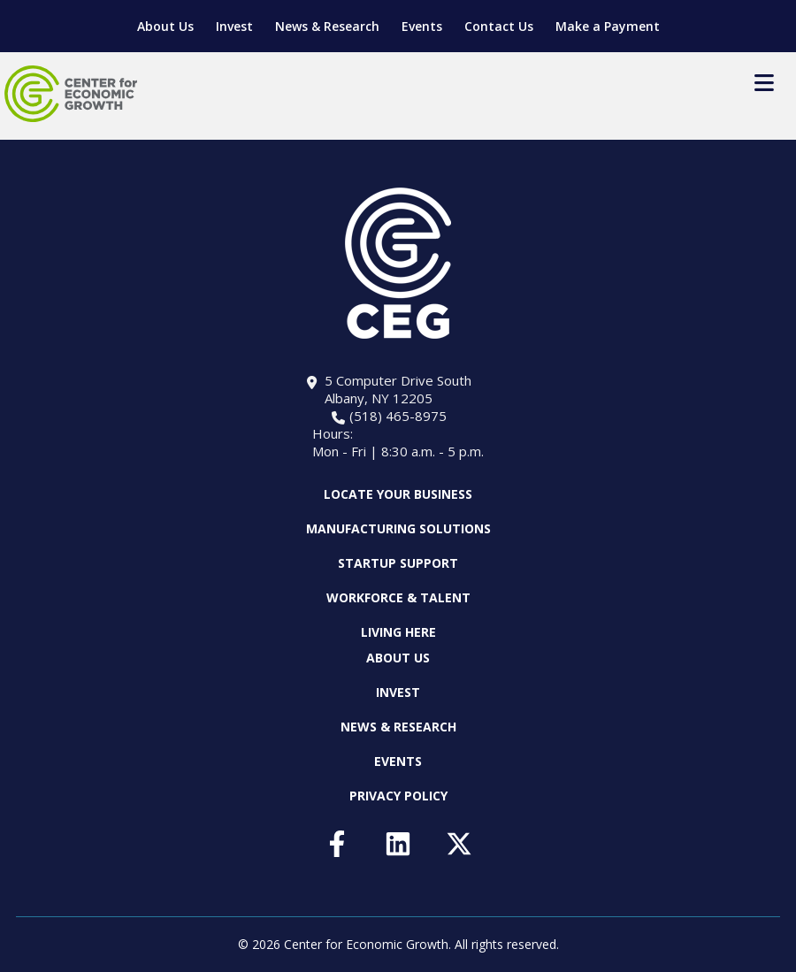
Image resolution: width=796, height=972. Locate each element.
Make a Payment (607, 26)
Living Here (398, 632)
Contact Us (498, 26)
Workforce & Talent (398, 597)
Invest (234, 26)
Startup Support (398, 563)
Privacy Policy (398, 795)
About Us (165, 26)
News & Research (327, 26)
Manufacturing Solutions (398, 528)
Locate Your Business (398, 494)
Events (422, 26)
